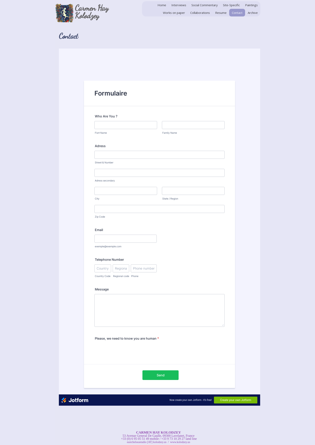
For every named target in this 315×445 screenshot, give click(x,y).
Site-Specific (231, 5)
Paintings (251, 5)
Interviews (178, 5)
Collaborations (200, 13)
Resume (221, 13)
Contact (237, 13)
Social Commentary (204, 5)
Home (162, 5)
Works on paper (174, 13)
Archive (253, 13)
